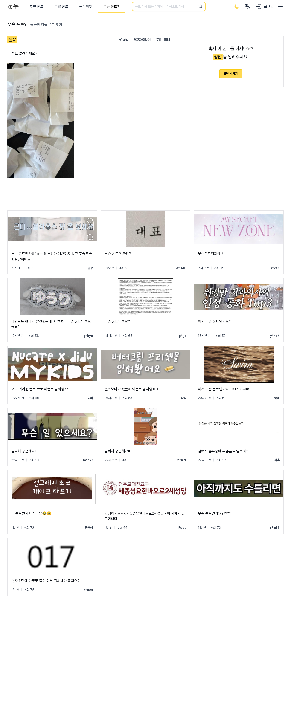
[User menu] (247, 6)
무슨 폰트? (111, 6)
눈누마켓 (85, 6)
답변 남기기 (230, 73)
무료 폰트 (61, 6)
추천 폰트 (37, 6)
